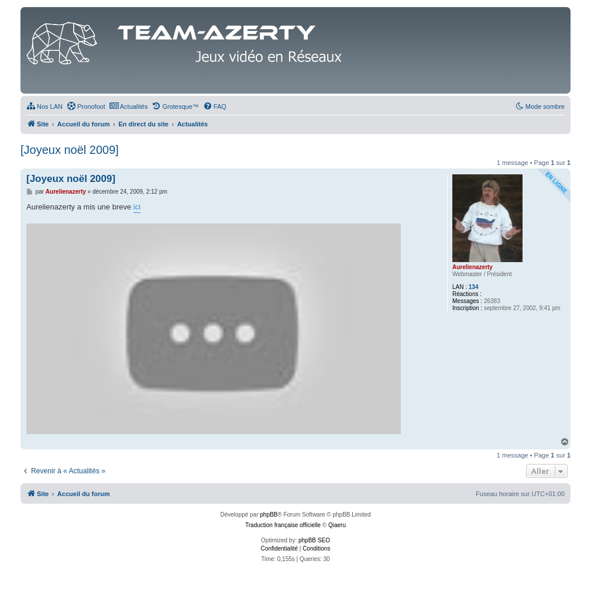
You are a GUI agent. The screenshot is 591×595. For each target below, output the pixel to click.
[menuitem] (44, 106)
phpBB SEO (314, 540)
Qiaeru (337, 525)
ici (136, 206)
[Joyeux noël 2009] (69, 149)
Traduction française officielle (283, 525)
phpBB (268, 514)
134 (474, 287)
